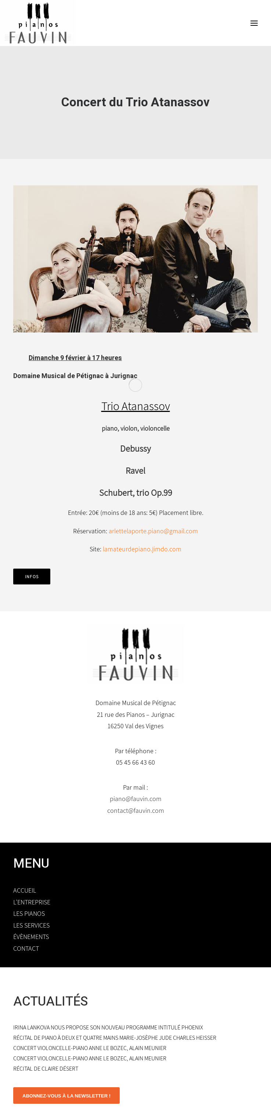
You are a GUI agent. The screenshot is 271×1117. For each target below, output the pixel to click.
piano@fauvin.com (136, 798)
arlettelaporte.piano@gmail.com (153, 531)
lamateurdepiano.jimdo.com (142, 549)
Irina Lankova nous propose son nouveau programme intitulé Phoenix (108, 1027)
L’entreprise (31, 902)
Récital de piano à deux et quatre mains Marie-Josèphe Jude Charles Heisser (114, 1038)
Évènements (31, 936)
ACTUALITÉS (50, 1001)
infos (32, 576)
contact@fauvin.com (135, 810)
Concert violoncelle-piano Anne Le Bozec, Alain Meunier (89, 1048)
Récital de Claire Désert (45, 1068)
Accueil (24, 890)
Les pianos (29, 913)
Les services (31, 925)
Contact (26, 948)
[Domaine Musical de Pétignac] (38, 23)
